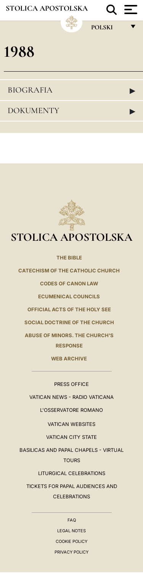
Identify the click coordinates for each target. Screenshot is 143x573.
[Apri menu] (129, 9)
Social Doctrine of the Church (69, 322)
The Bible (69, 257)
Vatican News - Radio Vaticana (71, 397)
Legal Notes (71, 530)
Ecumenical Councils (69, 296)
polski (108, 29)
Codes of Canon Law (69, 283)
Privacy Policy (71, 552)
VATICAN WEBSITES (71, 424)
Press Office (71, 384)
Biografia (71, 90)
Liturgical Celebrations (71, 473)
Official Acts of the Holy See (69, 309)
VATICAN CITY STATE (71, 437)
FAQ (71, 520)
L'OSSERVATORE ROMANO (71, 410)
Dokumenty (71, 111)
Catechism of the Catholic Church (69, 270)
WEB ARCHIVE (69, 358)
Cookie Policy (71, 541)
